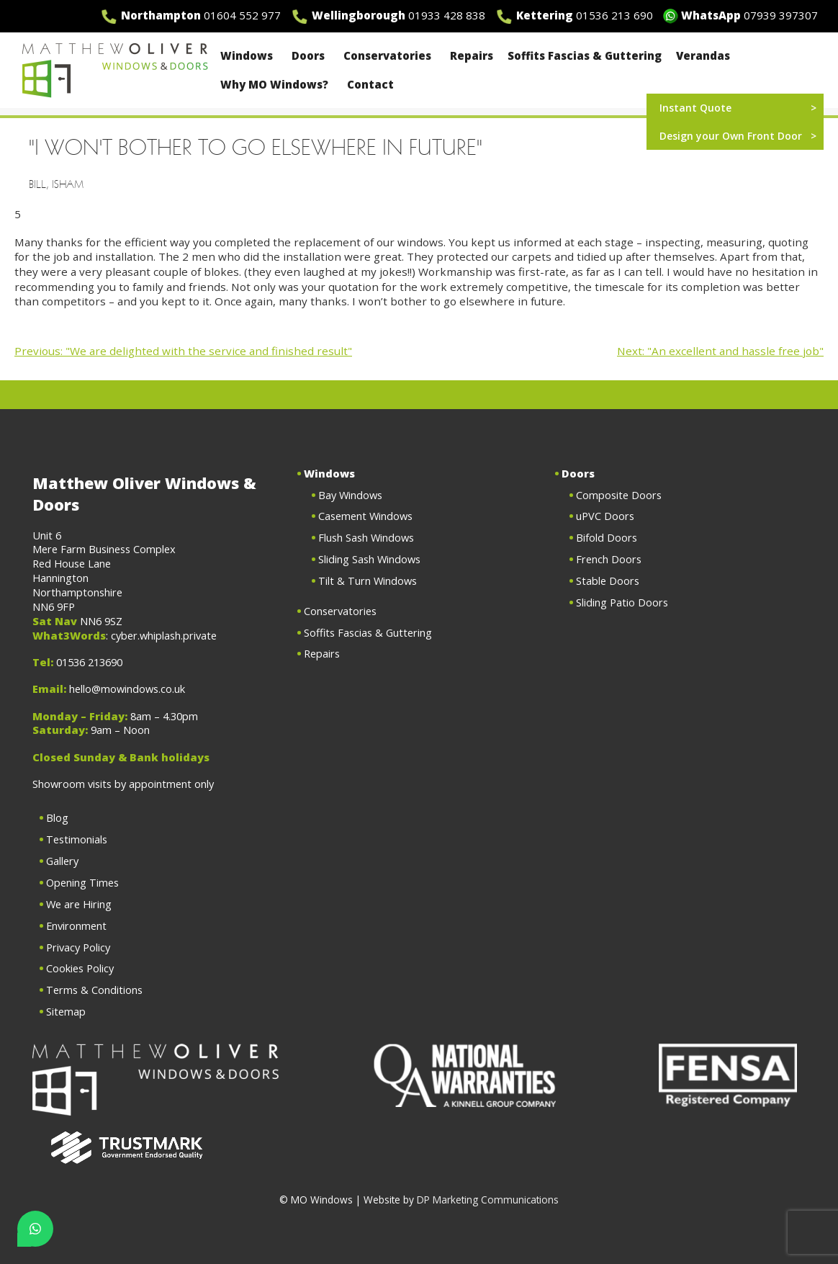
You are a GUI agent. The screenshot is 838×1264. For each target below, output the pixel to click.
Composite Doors (619, 495)
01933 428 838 (446, 15)
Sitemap (66, 1011)
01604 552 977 (242, 15)
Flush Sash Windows (366, 537)
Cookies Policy (80, 968)
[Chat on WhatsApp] (35, 1229)
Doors (310, 55)
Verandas (703, 55)
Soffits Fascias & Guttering (585, 55)
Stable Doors (607, 580)
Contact (370, 84)
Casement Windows (365, 515)
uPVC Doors (605, 515)
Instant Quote (695, 108)
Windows (248, 55)
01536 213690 (89, 662)
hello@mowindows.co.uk (127, 688)
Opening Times (82, 882)
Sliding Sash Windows (369, 559)
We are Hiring (79, 904)
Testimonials (76, 839)
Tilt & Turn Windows (367, 580)
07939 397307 (781, 15)
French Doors (608, 559)
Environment (76, 925)
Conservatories (389, 55)
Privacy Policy (78, 947)
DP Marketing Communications (488, 1199)
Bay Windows (350, 495)
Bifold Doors (606, 537)
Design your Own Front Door (730, 136)
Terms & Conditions (94, 989)
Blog (57, 817)
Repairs (471, 55)
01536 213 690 (614, 15)
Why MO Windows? (276, 84)
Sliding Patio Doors (622, 602)
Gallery (62, 860)
